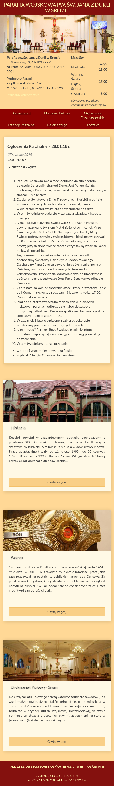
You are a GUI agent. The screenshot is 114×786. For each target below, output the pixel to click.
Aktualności (21, 113)
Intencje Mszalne (21, 125)
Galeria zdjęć (57, 125)
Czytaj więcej (57, 482)
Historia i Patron (57, 113)
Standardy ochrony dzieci (23, 95)
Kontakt (92, 125)
